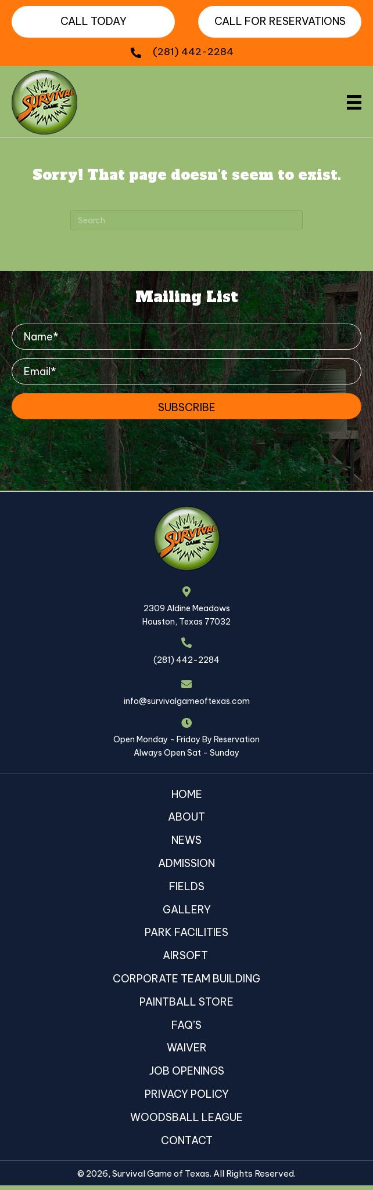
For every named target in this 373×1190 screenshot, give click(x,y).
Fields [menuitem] (187, 886)
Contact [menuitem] (187, 1140)
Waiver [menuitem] (187, 1047)
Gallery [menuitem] (187, 909)
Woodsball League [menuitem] (186, 1117)
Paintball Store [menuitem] (186, 1001)
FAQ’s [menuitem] (186, 1025)
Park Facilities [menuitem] (186, 932)
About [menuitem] (186, 816)
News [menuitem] (186, 840)
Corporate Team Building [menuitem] (186, 978)
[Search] (186, 220)
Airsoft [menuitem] (186, 955)
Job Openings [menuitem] (186, 1070)
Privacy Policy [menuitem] (187, 1094)
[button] (186, 406)
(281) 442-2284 (193, 51)
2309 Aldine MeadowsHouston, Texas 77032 (186, 614)
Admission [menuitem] (186, 863)
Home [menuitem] (186, 794)
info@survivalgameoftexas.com (187, 701)
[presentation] (100, 442)
